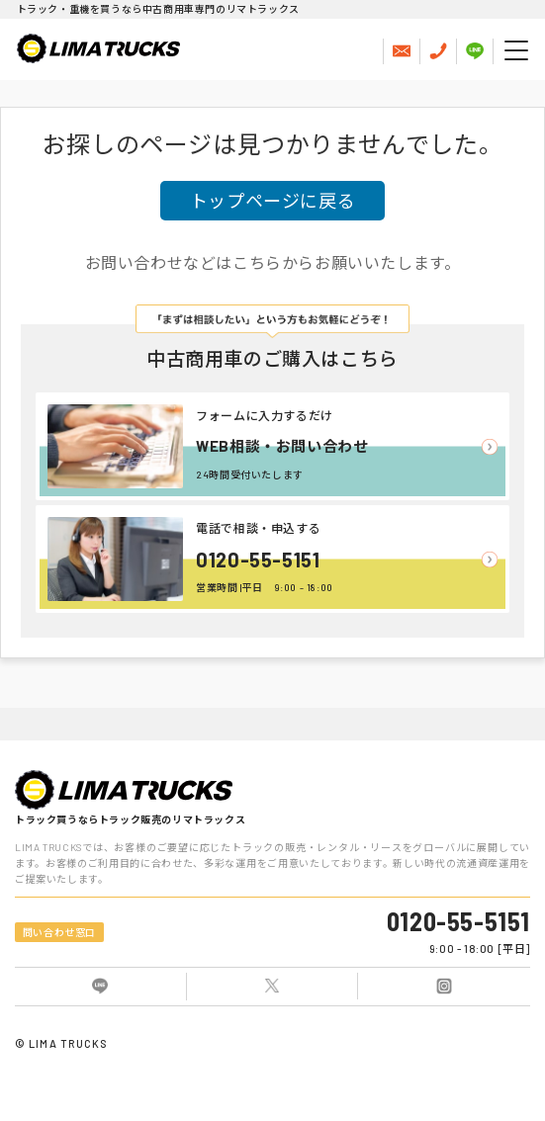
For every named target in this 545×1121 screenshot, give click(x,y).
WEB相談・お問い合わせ (282, 446)
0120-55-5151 (257, 559)
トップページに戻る (272, 201)
